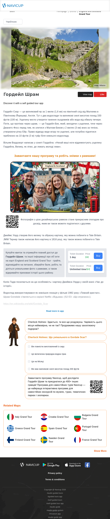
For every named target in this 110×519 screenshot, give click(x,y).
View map (85, 94)
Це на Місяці (37, 361)
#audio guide (55, 507)
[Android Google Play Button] (51, 465)
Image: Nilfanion (99, 85)
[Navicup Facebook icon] (87, 464)
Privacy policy (55, 473)
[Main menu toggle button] (105, 6)
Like (100, 94)
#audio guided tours (55, 493)
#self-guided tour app (54, 503)
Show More (100, 451)
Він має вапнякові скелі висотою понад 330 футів (55, 369)
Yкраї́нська (13, 21)
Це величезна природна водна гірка (48, 354)
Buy (98, 256)
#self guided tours (55, 500)
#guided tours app (55, 497)
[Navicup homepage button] (13, 5)
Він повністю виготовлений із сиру (47, 346)
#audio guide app (55, 517)
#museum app (55, 514)
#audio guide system (55, 510)
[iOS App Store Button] (72, 465)
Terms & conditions (55, 479)
